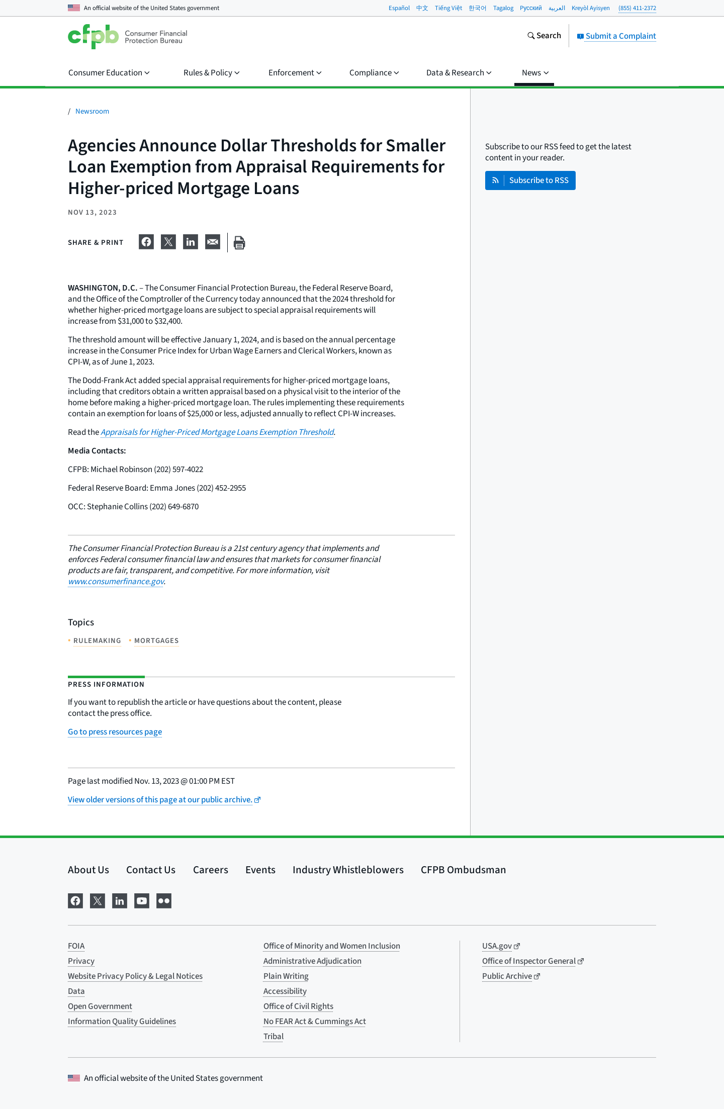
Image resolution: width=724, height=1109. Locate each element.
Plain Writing (286, 976)
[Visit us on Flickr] (163, 900)
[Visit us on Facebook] (75, 900)
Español (399, 8)
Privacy (81, 961)
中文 (422, 8)
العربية (557, 8)
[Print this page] (239, 242)
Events (260, 869)
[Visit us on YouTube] (141, 900)
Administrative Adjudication (312, 961)
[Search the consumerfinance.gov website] (544, 36)
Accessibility (285, 991)
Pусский (531, 8)
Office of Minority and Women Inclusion (331, 946)
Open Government (100, 1006)
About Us (88, 869)
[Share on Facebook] (146, 240)
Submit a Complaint (616, 36)
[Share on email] (212, 240)
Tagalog (503, 8)
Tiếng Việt (448, 8)
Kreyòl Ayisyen (591, 8)
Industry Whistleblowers (348, 869)
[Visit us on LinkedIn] (119, 900)
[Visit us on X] (97, 900)
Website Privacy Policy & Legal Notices (135, 976)
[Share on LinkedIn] (190, 240)
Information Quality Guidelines (122, 1021)
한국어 (478, 8)
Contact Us (150, 869)
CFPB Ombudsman (463, 869)
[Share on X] (168, 240)
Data (76, 991)
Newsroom (92, 111)
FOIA (76, 946)
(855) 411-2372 (637, 8)
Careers (210, 869)
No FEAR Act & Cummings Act (314, 1021)
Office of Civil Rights (298, 1006)
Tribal (273, 1037)
